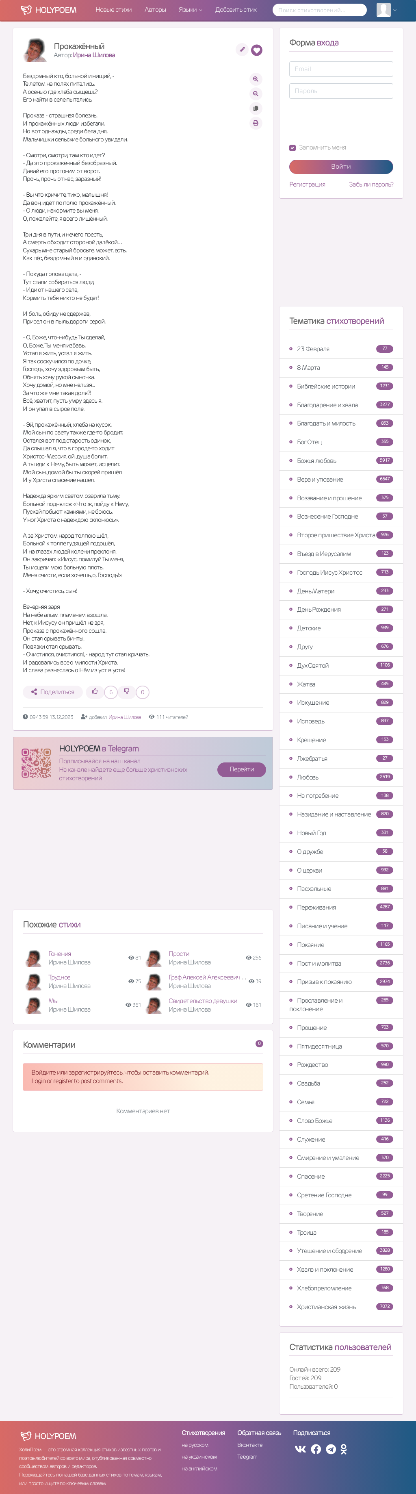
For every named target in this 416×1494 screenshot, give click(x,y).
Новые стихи (113, 9)
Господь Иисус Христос (341, 572)
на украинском (199, 1456)
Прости (179, 953)
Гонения (59, 953)
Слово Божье (341, 1120)
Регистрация (307, 184)
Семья (341, 1102)
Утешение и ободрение (341, 1250)
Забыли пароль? (371, 184)
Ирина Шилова (94, 55)
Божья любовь (341, 460)
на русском (195, 1444)
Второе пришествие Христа (341, 535)
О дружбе (341, 851)
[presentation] (351, 121)
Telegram (247, 1456)
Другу (341, 647)
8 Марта (341, 367)
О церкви (341, 870)
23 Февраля (341, 349)
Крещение (341, 740)
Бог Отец (341, 442)
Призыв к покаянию (341, 981)
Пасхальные (341, 888)
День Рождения (341, 609)
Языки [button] (188, 9)
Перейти (242, 769)
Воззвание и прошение (341, 498)
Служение (341, 1139)
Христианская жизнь (341, 1307)
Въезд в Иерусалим (341, 553)
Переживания (341, 907)
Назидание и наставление (341, 814)
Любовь (341, 777)
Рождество (341, 1064)
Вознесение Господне (341, 516)
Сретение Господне (341, 1195)
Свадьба (341, 1083)
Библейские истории (341, 386)
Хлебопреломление (341, 1288)
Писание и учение (341, 926)
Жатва (341, 684)
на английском (199, 1468)
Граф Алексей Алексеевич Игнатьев (218, 977)
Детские (341, 628)
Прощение (341, 1027)
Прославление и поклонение (341, 1004)
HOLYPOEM (79, 748)
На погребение (341, 795)
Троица (341, 1232)
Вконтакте (249, 1444)
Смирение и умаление (341, 1157)
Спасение (341, 1176)
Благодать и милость (341, 423)
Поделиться (52, 692)
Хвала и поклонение (341, 1269)
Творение (341, 1214)
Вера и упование (341, 479)
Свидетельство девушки (203, 1001)
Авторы (155, 9)
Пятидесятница (341, 1046)
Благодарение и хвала (341, 405)
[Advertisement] (143, 853)
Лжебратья (341, 758)
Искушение (341, 702)
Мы (53, 1001)
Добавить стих (235, 9)
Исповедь (341, 721)
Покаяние (341, 944)
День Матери (341, 591)
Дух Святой (341, 665)
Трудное (59, 977)
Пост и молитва (341, 963)
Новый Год (341, 833)
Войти (341, 166)
